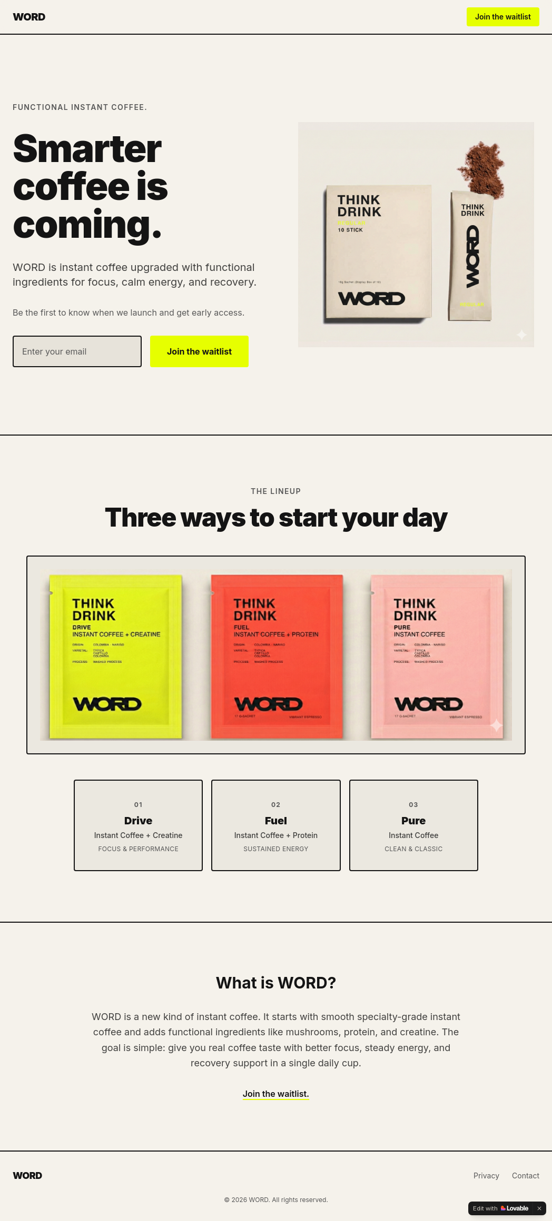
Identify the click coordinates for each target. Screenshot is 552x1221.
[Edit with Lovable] (501, 1208)
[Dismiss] (539, 1208)
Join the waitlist (503, 16)
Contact (525, 1175)
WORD (29, 17)
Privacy (486, 1175)
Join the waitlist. (276, 1093)
